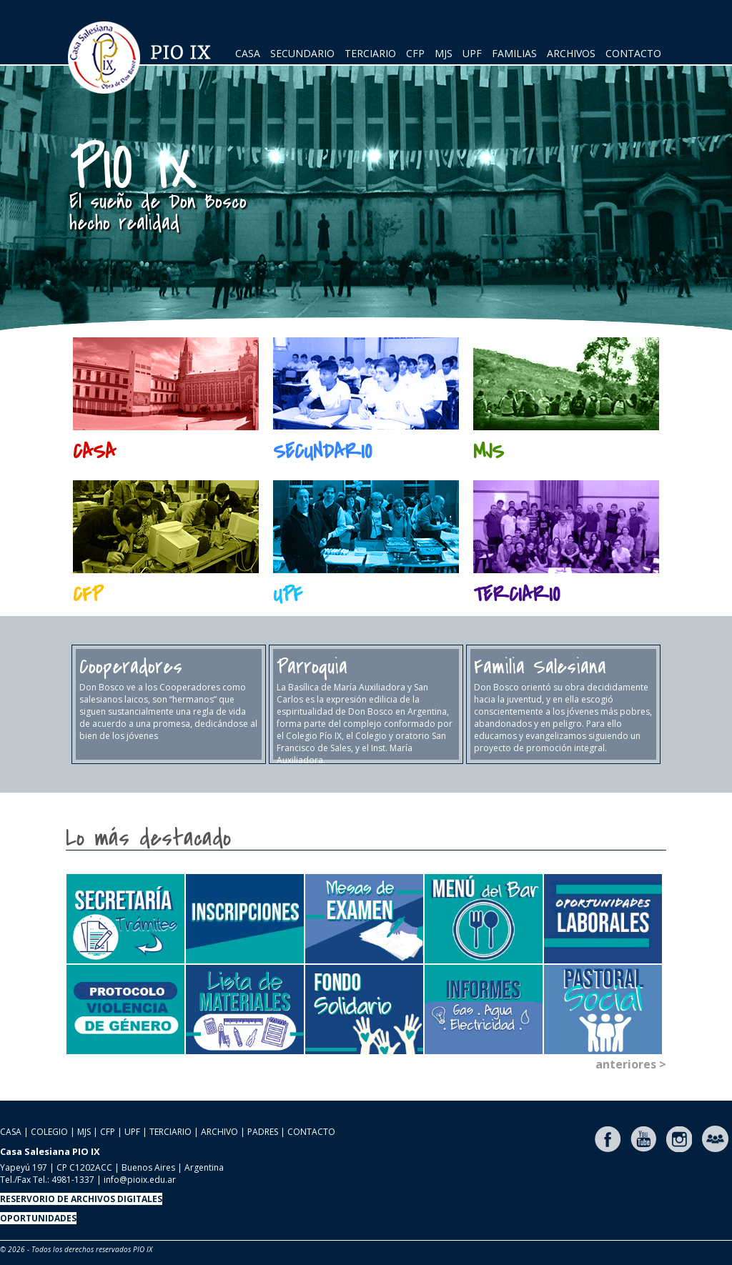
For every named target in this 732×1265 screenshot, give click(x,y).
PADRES (262, 1132)
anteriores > (630, 1064)
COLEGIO (49, 1132)
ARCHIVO (219, 1132)
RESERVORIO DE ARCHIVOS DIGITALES (81, 1199)
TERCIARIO (370, 53)
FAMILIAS (514, 53)
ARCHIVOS (571, 53)
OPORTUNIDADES (38, 1218)
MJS (443, 53)
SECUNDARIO (302, 53)
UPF (472, 53)
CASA (247, 53)
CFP (415, 53)
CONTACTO (633, 53)
